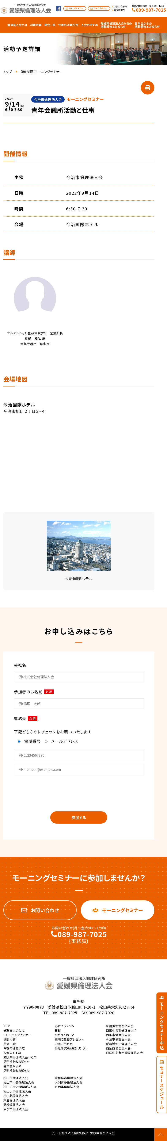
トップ (7, 72)
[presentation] (79, 790)
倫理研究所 (119, 10)
